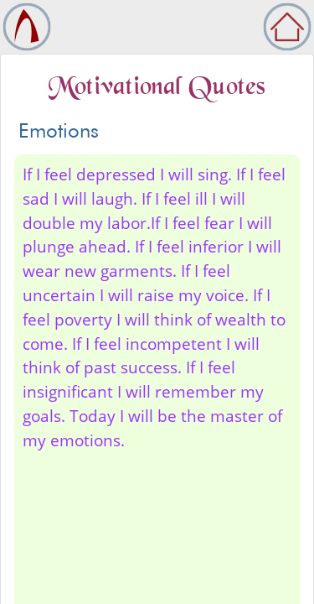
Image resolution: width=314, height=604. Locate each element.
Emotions (58, 130)
